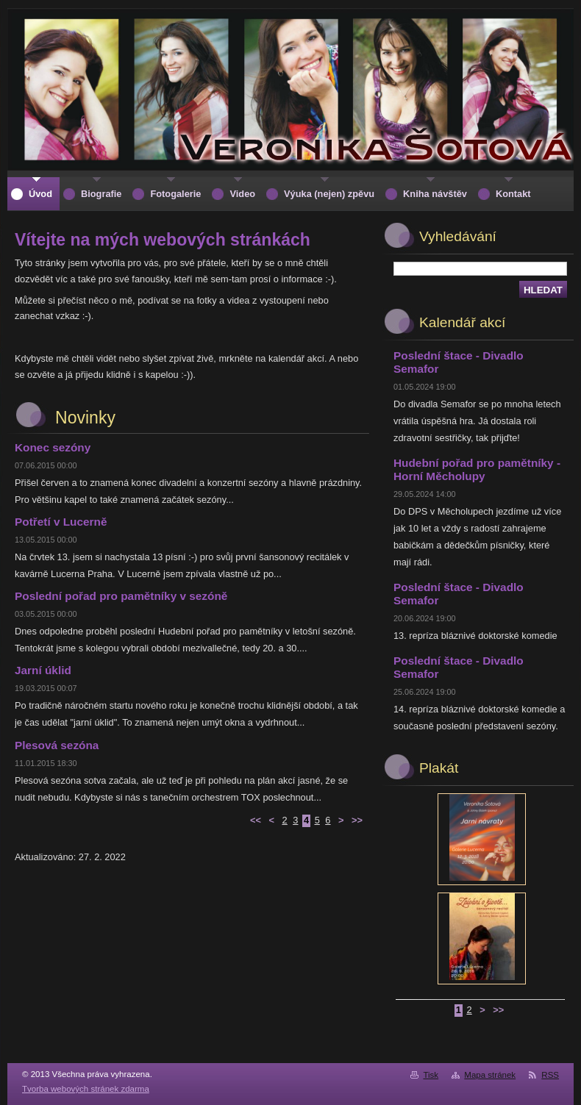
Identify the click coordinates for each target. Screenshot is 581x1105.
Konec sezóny (52, 447)
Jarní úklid (43, 670)
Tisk (430, 1074)
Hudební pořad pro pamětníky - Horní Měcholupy (476, 469)
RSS (550, 1074)
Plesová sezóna (57, 745)
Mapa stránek (490, 1074)
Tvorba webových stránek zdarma (85, 1088)
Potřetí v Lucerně (61, 521)
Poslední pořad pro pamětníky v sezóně (121, 596)
